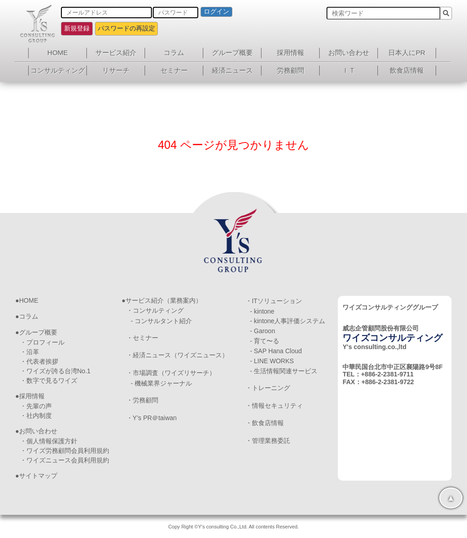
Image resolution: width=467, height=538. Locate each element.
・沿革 (29, 351)
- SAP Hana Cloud (276, 351)
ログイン (216, 11)
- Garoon (262, 331)
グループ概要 (232, 52)
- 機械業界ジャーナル (161, 383)
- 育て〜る (265, 341)
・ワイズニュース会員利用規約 (64, 460)
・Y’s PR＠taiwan (151, 417)
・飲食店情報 (265, 422)
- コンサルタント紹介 (161, 321)
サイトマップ (38, 475)
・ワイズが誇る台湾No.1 (55, 371)
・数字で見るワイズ (48, 380)
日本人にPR (406, 52)
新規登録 (77, 28)
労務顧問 (290, 70)
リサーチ (116, 70)
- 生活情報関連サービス (284, 371)
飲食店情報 (407, 70)
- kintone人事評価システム (288, 321)
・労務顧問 (142, 400)
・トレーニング (268, 387)
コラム (174, 52)
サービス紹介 (115, 52)
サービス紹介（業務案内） (164, 300)
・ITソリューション (274, 301)
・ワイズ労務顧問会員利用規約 (64, 450)
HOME (57, 52)
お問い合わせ (348, 52)
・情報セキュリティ (274, 405)
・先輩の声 (36, 406)
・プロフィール (42, 342)
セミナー (174, 70)
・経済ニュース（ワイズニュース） (177, 355)
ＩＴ (349, 70)
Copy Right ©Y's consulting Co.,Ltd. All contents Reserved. (233, 526)
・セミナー (142, 337)
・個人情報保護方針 (48, 441)
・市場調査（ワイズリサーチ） (171, 372)
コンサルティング (57, 70)
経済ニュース (232, 70)
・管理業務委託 (268, 440)
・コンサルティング (155, 310)
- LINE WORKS (272, 361)
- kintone (262, 311)
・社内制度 (36, 415)
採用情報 (290, 52)
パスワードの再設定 (126, 28)
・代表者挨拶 (39, 361)
